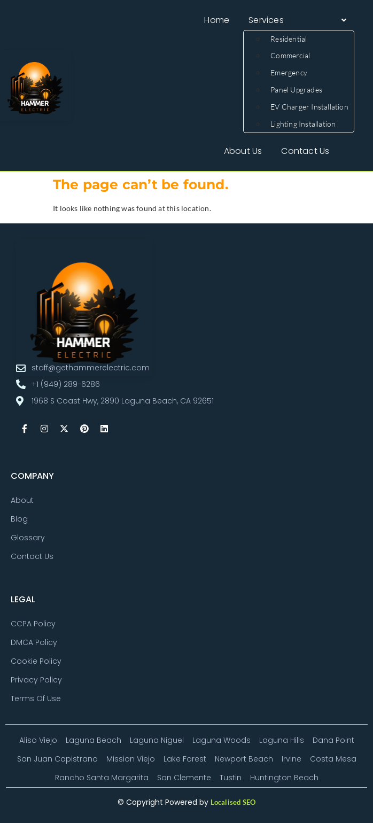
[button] (298, 20)
